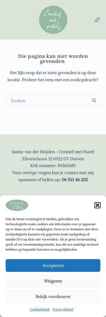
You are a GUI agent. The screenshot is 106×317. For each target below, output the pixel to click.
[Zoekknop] (94, 100)
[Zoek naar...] (47, 100)
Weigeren (53, 281)
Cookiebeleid (40, 309)
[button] (97, 205)
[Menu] (97, 19)
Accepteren (53, 265)
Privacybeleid (63, 309)
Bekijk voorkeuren (53, 296)
